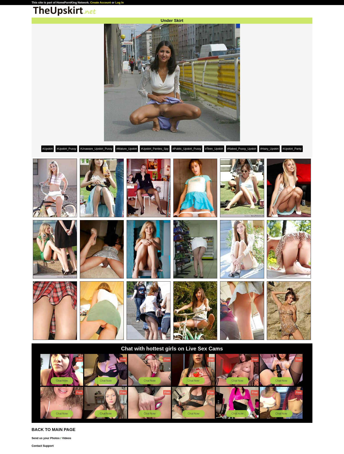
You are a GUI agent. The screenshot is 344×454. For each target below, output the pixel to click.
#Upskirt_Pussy (66, 148)
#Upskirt (47, 148)
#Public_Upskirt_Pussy (186, 148)
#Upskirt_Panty (292, 148)
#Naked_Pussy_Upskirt (241, 148)
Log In (119, 2)
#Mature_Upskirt (126, 148)
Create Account (100, 2)
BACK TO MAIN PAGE (53, 429)
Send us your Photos (46, 438)
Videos (66, 438)
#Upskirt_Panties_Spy (154, 148)
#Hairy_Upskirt (269, 148)
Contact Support (43, 445)
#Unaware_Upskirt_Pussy (96, 148)
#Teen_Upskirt (214, 148)
